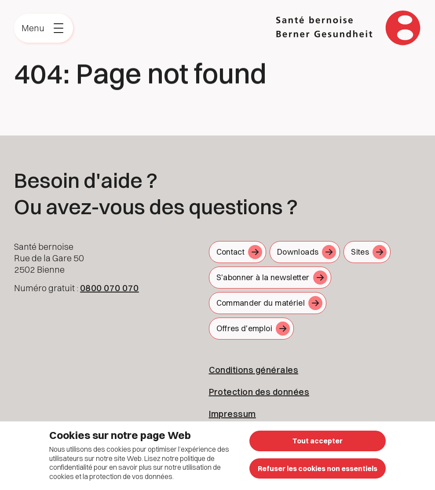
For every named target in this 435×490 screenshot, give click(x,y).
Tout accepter (317, 440)
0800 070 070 (109, 287)
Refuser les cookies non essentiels (317, 468)
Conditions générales (254, 369)
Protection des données (259, 391)
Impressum (232, 413)
